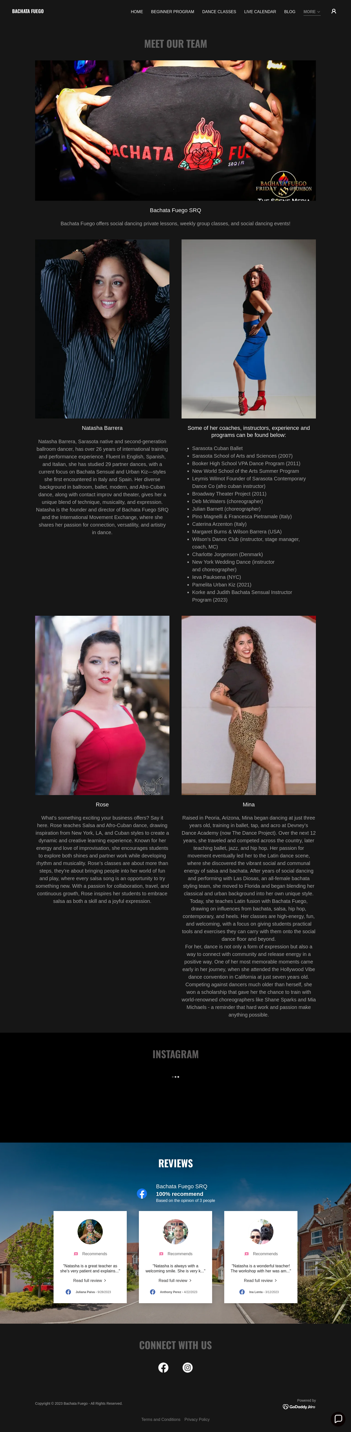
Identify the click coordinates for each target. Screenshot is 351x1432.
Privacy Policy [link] (197, 1419)
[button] (312, 12)
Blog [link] (289, 12)
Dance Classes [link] (219, 12)
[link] (28, 12)
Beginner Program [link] (172, 12)
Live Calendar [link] (260, 12)
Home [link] (137, 12)
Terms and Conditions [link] (161, 1419)
